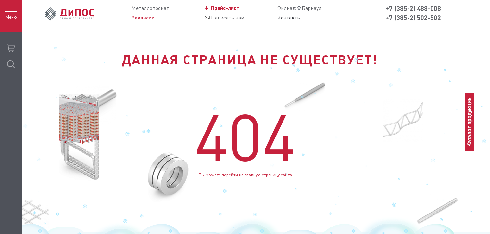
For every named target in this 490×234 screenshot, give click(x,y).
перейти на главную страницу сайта (257, 174)
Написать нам (227, 18)
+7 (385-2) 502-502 (413, 17)
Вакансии (143, 17)
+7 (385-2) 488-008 (413, 8)
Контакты (289, 17)
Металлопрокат (150, 8)
